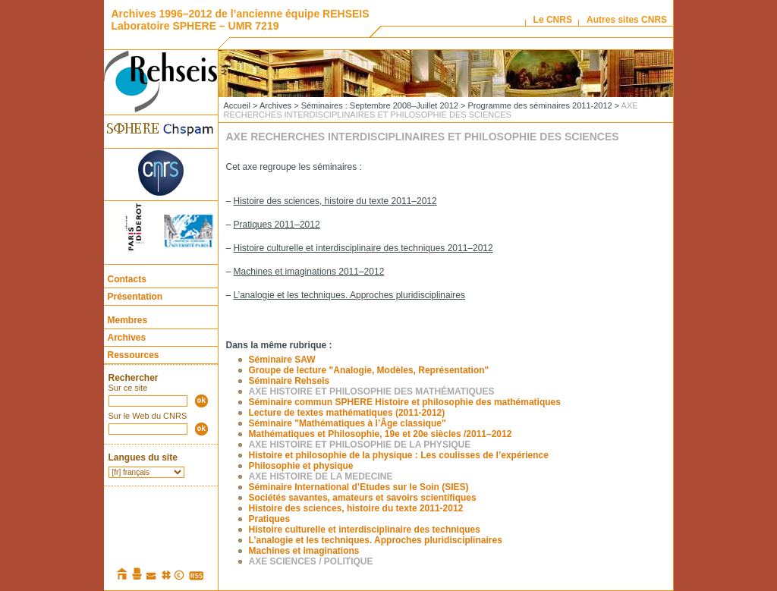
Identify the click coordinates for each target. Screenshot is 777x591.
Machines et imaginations (304, 550)
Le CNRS (552, 19)
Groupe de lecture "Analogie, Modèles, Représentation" (369, 370)
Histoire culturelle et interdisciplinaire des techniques (364, 529)
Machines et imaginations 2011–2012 (309, 271)
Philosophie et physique (301, 466)
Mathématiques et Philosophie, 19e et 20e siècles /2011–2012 (380, 434)
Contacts (127, 279)
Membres (128, 320)
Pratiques (270, 519)
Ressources (133, 355)
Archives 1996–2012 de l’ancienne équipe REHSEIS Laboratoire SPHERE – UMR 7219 (241, 20)
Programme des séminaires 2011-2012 (539, 105)
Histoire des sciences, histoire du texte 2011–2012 (335, 201)
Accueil (237, 105)
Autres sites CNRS (627, 19)
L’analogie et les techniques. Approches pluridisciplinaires (350, 295)
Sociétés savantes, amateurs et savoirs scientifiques (363, 497)
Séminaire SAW (282, 359)
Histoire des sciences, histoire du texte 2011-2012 (356, 508)
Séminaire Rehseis (289, 381)
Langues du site (143, 457)
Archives (127, 337)
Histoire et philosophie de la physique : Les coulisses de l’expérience (399, 455)
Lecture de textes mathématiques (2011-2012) (347, 412)
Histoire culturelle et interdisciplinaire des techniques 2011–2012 (363, 248)
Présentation (135, 296)
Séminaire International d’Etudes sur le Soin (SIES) (359, 487)
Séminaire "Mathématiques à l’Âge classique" (347, 423)
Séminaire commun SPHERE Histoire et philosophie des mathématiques (405, 402)
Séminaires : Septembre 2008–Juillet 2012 (379, 105)
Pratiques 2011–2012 (277, 224)
